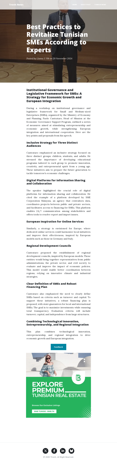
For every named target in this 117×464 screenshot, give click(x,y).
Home (74, 5)
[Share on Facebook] (54, 450)
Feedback (58, 347)
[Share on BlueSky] (71, 450)
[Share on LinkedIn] (62, 450)
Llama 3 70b (43, 58)
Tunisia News (100, 5)
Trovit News (16, 4)
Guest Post (86, 5)
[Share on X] (45, 450)
